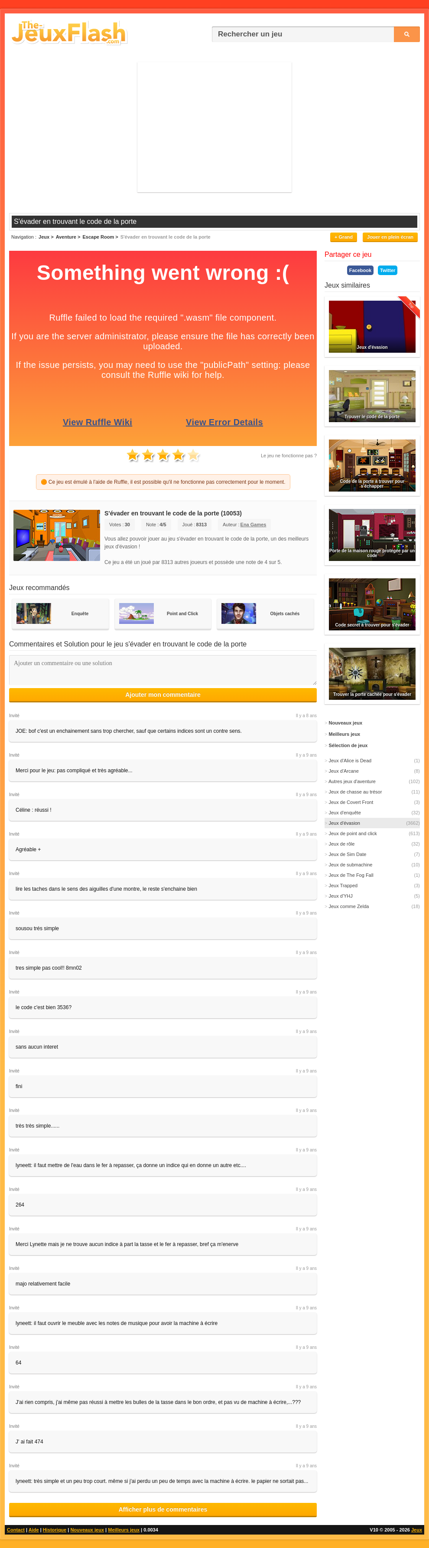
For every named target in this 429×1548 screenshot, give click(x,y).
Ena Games (253, 524)
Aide (34, 1529)
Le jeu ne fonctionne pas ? (289, 455)
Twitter (387, 270)
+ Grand (344, 236)
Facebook (360, 270)
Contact (16, 1529)
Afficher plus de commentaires (163, 1509)
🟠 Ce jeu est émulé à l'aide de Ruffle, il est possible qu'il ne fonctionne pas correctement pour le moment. (163, 482)
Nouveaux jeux (87, 1529)
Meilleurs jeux (124, 1529)
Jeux (416, 1529)
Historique (54, 1529)
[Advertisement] (214, 127)
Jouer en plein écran (390, 236)
